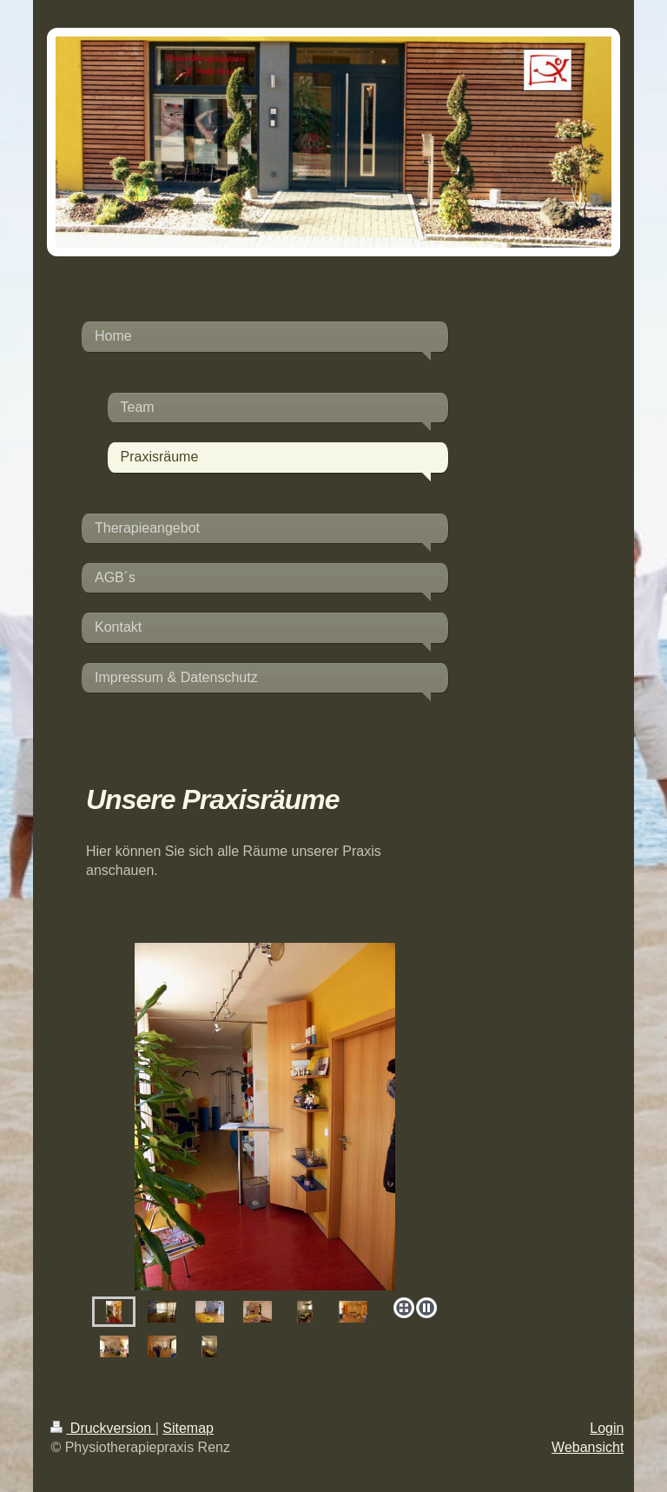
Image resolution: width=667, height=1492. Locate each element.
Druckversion (102, 1428)
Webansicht (587, 1447)
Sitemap (188, 1428)
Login (607, 1428)
